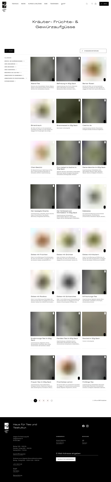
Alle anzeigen (8, 57)
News (23, 3)
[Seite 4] (47, 400)
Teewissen (54, 3)
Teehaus (15, 3)
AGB (83, 440)
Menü (104, 3)
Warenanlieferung (17, 475)
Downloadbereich (60, 443)
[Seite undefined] (52, 400)
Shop (63, 3)
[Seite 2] (39, 400)
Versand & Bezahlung (61, 440)
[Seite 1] (35, 400)
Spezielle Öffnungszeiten (19, 454)
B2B (45, 3)
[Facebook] (83, 426)
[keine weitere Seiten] (31, 400)
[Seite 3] (43, 400)
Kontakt (15, 468)
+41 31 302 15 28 (17, 464)
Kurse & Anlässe (35, 3)
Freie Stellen (16, 471)
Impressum (84, 443)
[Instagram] (87, 426)
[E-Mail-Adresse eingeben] (77, 453)
